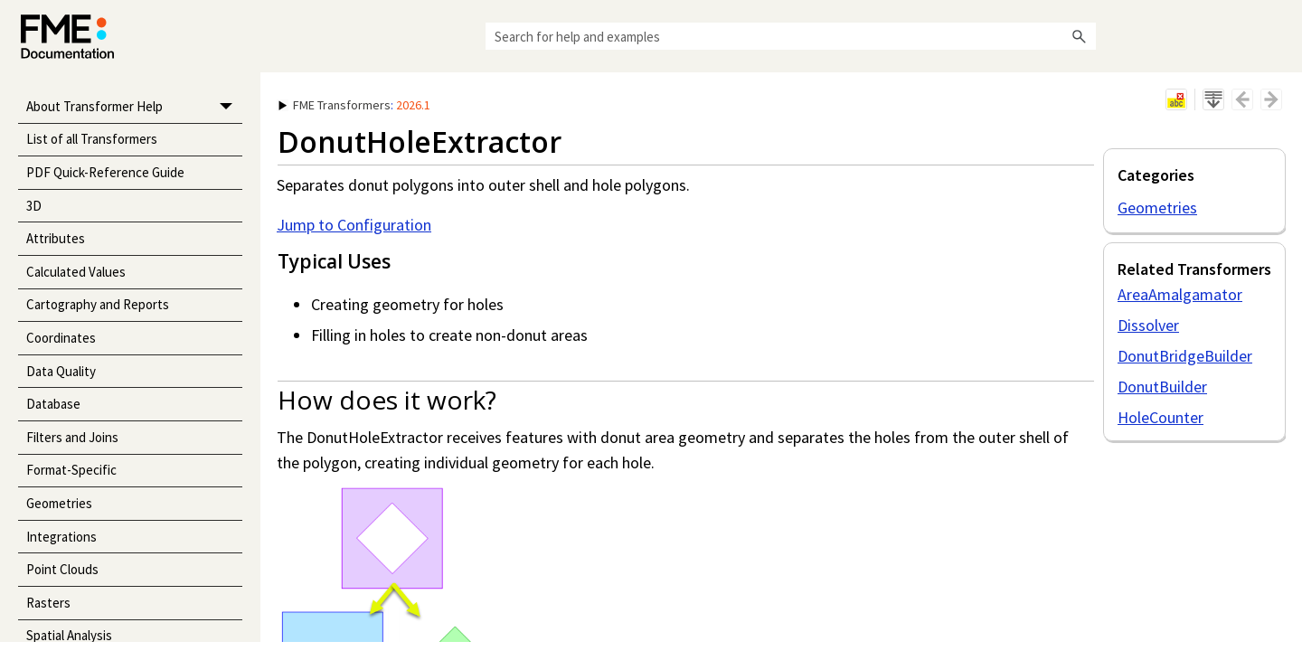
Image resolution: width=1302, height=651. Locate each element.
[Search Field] (791, 36)
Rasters (48, 602)
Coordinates (61, 337)
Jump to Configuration (354, 224)
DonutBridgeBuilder (1185, 355)
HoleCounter (1160, 417)
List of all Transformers (91, 138)
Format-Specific (71, 469)
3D (34, 205)
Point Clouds (62, 569)
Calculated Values (76, 271)
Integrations (61, 536)
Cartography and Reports (97, 304)
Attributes (55, 238)
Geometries (59, 503)
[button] (1079, 36)
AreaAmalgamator (1180, 294)
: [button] (354, 105)
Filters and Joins (72, 437)
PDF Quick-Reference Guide (105, 172)
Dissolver (1148, 325)
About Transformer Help (134, 107)
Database (53, 403)
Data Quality (61, 371)
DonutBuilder (1162, 386)
